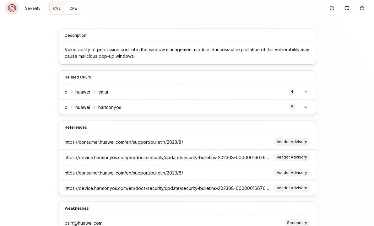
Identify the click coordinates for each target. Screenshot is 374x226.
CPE (73, 8)
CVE (57, 8)
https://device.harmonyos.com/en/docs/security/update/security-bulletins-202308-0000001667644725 (172, 157)
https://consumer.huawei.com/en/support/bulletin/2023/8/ (124, 142)
